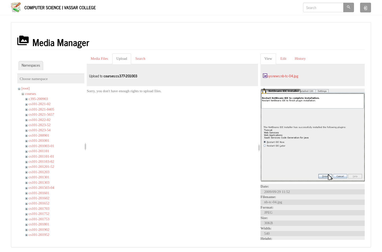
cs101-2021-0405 (41, 109)
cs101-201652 (39, 203)
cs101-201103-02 (41, 161)
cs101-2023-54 (40, 130)
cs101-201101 (39, 151)
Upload (121, 58)
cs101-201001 (39, 140)
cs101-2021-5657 (41, 114)
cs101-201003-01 (41, 146)
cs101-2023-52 (40, 125)
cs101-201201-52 (41, 167)
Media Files (99, 58)
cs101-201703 (39, 209)
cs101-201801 (39, 224)
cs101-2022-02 (40, 120)
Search (140, 58)
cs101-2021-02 (40, 104)
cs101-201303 (39, 182)
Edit (283, 58)
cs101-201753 (39, 219)
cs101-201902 (39, 230)
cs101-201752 (39, 214)
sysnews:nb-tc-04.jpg (282, 76)
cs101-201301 (39, 177)
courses (30, 94)
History (300, 58)
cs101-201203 (39, 172)
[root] (25, 88)
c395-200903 (38, 99)
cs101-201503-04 (41, 188)
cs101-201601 (39, 193)
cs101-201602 (39, 198)
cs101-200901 (39, 135)
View (268, 58)
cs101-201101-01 (41, 156)
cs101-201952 (39, 235)
